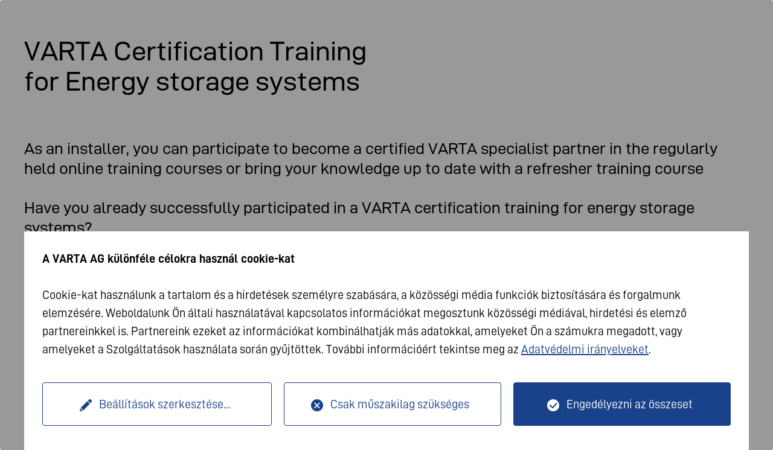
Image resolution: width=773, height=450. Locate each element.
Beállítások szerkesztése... (165, 404)
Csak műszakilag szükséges (399, 404)
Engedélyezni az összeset (629, 404)
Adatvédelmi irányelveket (585, 349)
